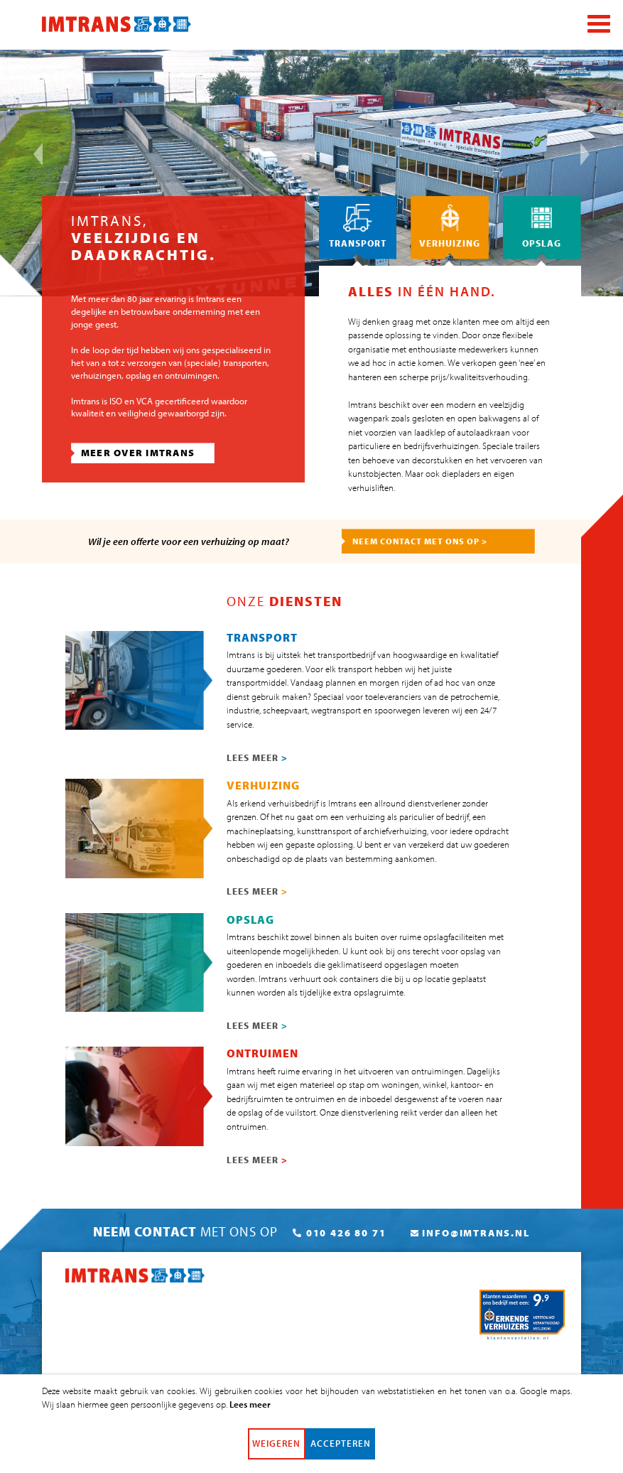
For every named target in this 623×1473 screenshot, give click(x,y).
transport (355, 668)
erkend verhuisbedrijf (279, 803)
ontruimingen (191, 375)
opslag (138, 375)
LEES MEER (257, 757)
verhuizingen (96, 375)
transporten (245, 362)
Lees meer (250, 1411)
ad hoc (373, 362)
